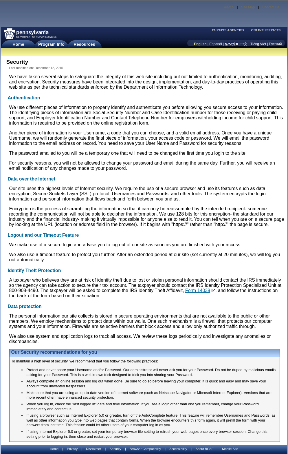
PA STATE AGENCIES (228, 30)
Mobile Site (230, 449)
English (200, 44)
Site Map (248, 7)
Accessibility (178, 449)
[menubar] (229, 30)
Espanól (215, 44)
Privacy (72, 449)
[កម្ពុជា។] (231, 44)
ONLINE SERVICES (266, 30)
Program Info (51, 44)
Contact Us (270, 7)
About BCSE (204, 449)
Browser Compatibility (145, 449)
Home (18, 44)
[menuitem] (229, 30)
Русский (275, 44)
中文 (244, 44)
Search (228, 7)
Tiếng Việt (258, 44)
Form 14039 (197, 290)
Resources (84, 44)
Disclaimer (93, 449)
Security (115, 449)
